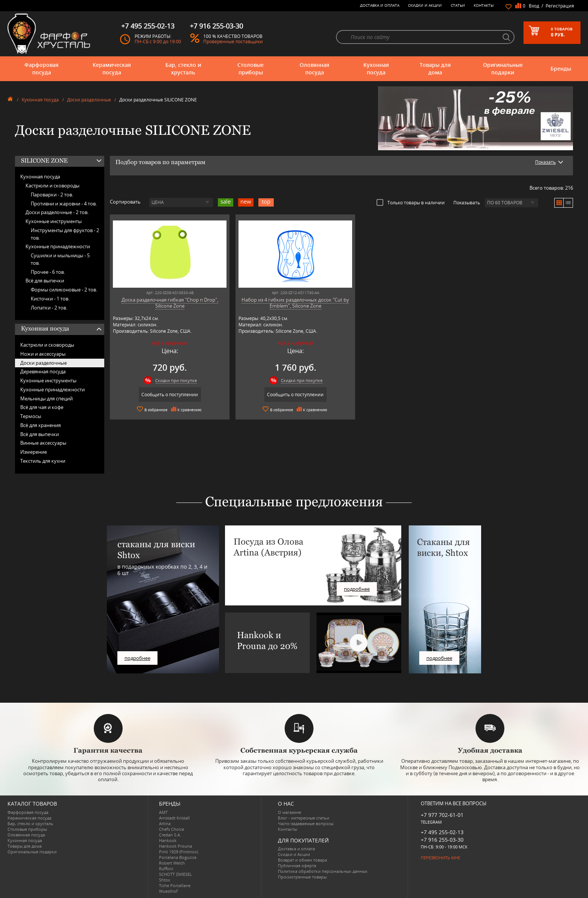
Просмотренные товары (302, 877)
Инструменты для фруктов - (65, 234)
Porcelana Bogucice (177, 857)
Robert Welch (172, 863)
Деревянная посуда (43, 371)
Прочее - (48, 272)
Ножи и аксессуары (43, 353)
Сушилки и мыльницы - (60, 259)
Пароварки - (52, 194)
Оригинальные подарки (503, 68)
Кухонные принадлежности (58, 246)
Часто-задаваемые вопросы (305, 823)
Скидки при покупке (172, 380)
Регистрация (560, 6)
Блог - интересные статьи (303, 818)
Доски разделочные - (57, 212)
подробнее (137, 658)
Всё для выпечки (45, 280)
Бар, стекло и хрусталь (183, 68)
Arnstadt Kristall (174, 818)
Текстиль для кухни (42, 460)
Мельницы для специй (46, 398)
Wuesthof (168, 891)
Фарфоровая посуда (41, 68)
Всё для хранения (40, 425)
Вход (534, 6)
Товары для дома (435, 68)
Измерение (33, 451)
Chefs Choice (171, 829)
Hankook (168, 840)
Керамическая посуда (112, 68)
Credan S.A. (170, 835)
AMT (163, 812)
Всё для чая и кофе (41, 407)
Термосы (30, 416)
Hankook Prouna (175, 846)
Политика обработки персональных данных (323, 871)
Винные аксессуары (43, 442)
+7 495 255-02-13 (442, 832)
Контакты (484, 5)
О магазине (289, 812)
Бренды (560, 68)
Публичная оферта (297, 865)
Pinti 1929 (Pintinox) (178, 851)
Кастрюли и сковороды (53, 185)
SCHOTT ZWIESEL (175, 874)
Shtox (164, 880)
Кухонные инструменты (54, 221)
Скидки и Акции (425, 5)
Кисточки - (50, 298)
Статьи (458, 5)
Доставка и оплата (379, 5)
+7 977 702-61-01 (442, 814)
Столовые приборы (250, 68)
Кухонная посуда (376, 68)
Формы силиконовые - (64, 289)
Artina (165, 823)
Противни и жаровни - (64, 203)
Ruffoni (166, 868)
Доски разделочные (89, 100)
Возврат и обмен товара (302, 860)
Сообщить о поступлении (165, 394)
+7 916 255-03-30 (442, 839)
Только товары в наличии (410, 202)
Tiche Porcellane (174, 885)
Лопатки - (49, 307)
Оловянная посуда (314, 68)
